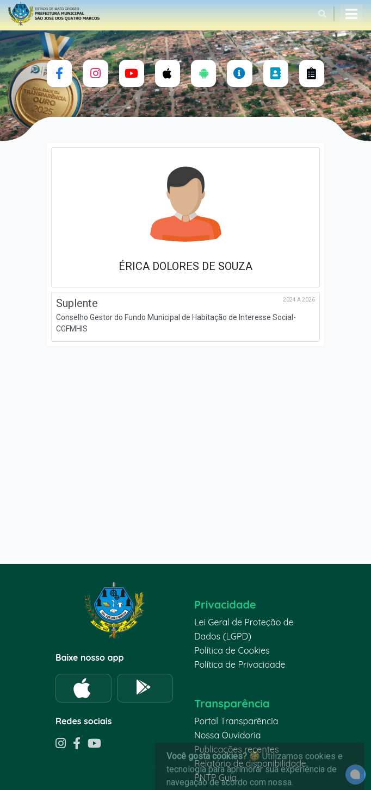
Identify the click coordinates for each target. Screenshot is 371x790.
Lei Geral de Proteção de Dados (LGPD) (243, 629)
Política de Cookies (232, 650)
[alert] (355, 774)
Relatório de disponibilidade (250, 763)
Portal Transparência (236, 721)
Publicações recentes (236, 749)
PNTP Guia (215, 777)
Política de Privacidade (240, 664)
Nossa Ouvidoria (227, 735)
